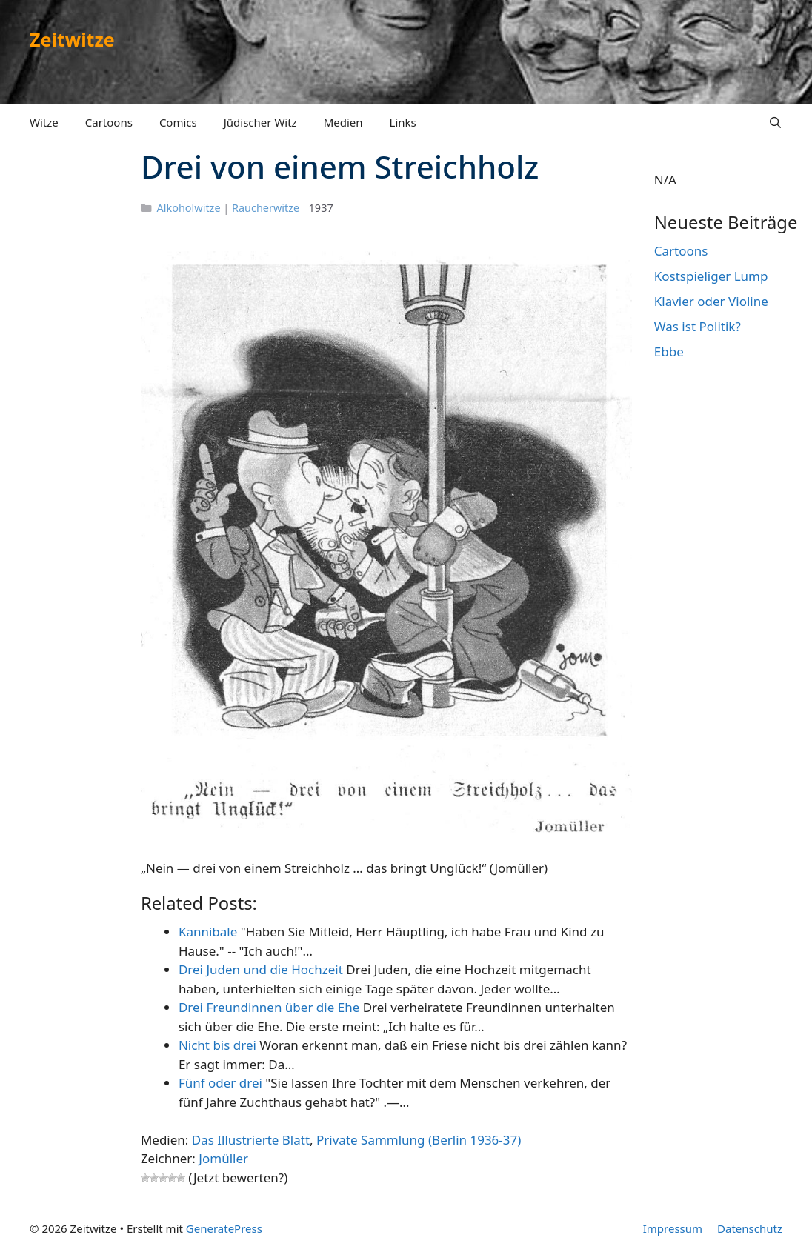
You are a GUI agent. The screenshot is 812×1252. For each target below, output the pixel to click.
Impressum (672, 1228)
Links (403, 122)
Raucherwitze (265, 208)
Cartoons (109, 122)
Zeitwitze (72, 39)
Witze (44, 122)
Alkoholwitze (189, 208)
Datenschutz (749, 1228)
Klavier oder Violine (711, 301)
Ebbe (669, 351)
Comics (178, 122)
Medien (343, 122)
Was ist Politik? (697, 326)
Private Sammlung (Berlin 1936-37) (418, 1139)
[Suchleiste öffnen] (775, 122)
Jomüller (223, 1158)
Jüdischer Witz (260, 122)
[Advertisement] (75, 376)
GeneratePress (224, 1228)
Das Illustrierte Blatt (251, 1139)
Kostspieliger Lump (711, 275)
